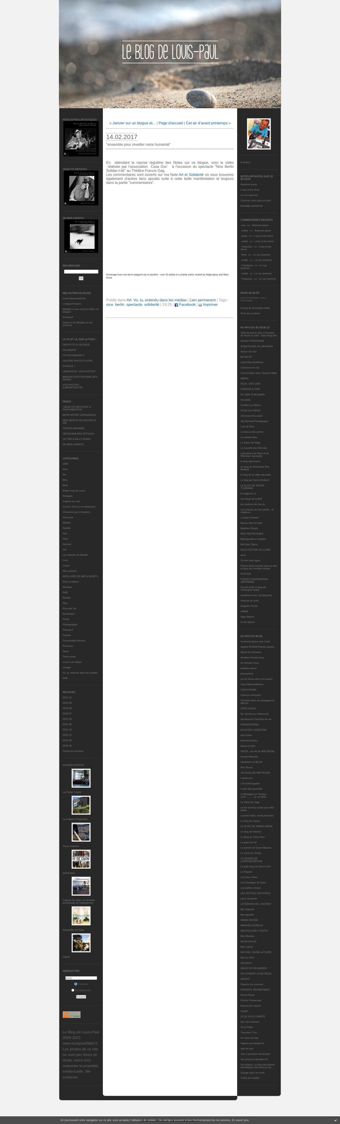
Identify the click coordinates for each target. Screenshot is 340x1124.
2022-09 (67, 702)
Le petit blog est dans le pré (255, 866)
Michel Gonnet (248, 941)
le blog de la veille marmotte (255, 474)
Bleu (65, 480)
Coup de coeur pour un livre (255, 200)
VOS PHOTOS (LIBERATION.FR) (73, 386)
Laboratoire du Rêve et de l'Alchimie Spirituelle (254, 454)
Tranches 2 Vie (248, 1032)
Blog (65, 485)
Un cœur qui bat (249, 1038)
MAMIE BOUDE (249, 920)
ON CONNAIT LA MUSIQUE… (257, 973)
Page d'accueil (171, 123)
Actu (65, 469)
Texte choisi (69, 656)
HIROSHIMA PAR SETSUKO (78, 433)
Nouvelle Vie (70, 608)
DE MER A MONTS (73, 444)
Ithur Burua (246, 767)
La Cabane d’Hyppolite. (75, 819)
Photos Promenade (250, 1000)
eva (243, 225)
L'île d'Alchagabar (250, 783)
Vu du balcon (247, 622)
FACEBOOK (69, 350)
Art (64, 474)
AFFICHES (69, 873)
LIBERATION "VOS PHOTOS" (79, 371)
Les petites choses (250, 888)
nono (243, 555)
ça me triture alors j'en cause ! (256, 679)
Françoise (246, 246)
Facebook (185, 304)
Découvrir (68, 517)
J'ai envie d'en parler (251, 415)
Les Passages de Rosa (253, 882)
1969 (65, 463)
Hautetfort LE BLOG (251, 762)
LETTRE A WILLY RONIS (76, 439)
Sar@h (244, 1011)
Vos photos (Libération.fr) (254, 1059)
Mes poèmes (70, 571)
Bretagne (68, 496)
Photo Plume (247, 995)
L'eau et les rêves (250, 189)
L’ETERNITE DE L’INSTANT (255, 904)
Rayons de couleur (250, 1005)
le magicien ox (248, 493)
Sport (65, 651)
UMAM (244, 611)
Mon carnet (246, 946)
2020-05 (67, 745)
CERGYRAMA (248, 689)
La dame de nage (250, 802)
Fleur (65, 538)
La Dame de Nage (250, 442)
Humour (67, 544)
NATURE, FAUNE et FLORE (256, 952)
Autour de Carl (248, 351)
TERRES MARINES (74, 428)
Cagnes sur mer (71, 501)
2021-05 (67, 724)
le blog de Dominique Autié (255, 308)
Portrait (66, 635)
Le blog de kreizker (250, 831)
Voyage (67, 667)
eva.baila (245, 399)
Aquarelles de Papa (73, 929)
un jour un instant (72, 662)
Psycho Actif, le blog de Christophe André (253, 588)
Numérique (69, 613)
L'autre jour (246, 778)
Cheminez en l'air (249, 367)
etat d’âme (246, 735)
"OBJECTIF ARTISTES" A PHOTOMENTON (77, 408)
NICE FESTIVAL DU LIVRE (255, 549)
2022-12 (67, 697)
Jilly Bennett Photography (254, 421)
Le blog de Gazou (250, 821)
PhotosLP (68, 317)
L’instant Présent (72, 303)
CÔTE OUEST (248, 708)
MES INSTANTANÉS (251, 533)
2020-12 (67, 735)
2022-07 (67, 713)
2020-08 (67, 740)
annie (244, 236)
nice (109, 304)
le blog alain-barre (250, 461)
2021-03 (67, 729)
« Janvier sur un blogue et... (132, 123)
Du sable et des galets (252, 394)
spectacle (134, 304)
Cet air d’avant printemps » (208, 123)
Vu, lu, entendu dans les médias (80, 672)
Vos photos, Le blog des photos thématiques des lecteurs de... (257, 1066)
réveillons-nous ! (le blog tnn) (256, 595)
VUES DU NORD (249, 1078)
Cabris (66, 956)
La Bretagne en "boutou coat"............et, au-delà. (253, 795)
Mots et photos (71, 581)
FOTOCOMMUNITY (74, 355)
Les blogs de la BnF (251, 498)
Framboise (247, 265)
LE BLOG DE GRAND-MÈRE (256, 826)
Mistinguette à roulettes (253, 539)
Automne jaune (248, 184)
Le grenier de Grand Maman (255, 847)
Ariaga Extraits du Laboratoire (256, 346)
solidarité (151, 304)
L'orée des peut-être (251, 788)
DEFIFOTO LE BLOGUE (76, 344)
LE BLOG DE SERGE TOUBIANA (252, 486)
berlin (119, 304)
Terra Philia (246, 1027)
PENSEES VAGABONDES (255, 989)
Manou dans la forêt (251, 523)
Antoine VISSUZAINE (252, 340)
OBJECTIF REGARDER (253, 968)
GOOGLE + (69, 366)
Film (65, 533)
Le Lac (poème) (249, 195)
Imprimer (208, 304)
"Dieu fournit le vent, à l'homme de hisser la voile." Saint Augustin (258, 334)
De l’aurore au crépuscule (254, 713)
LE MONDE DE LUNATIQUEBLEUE (251, 859)
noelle (244, 230)
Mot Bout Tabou (249, 544)
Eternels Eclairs (248, 740)
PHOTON (245, 573)
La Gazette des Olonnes (253, 448)
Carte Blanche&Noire (74, 298)
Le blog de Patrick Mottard (254, 480)
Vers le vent (246, 1048)
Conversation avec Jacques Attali (258, 373)
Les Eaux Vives (248, 877)
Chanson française (250, 695)
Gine (244, 254)
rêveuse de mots (249, 600)
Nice (65, 603)
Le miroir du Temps (250, 853)
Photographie (70, 624)
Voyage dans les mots (252, 1072)
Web (65, 678)
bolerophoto (246, 673)
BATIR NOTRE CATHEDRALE (79, 415)
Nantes (66, 597)
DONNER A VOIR (250, 389)
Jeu (65, 549)
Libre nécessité (248, 898)
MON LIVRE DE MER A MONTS (80, 576)
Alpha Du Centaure (250, 652)
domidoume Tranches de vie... (256, 719)
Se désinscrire (81, 990)
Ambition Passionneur (252, 657)
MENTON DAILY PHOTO (254, 930)
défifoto (67, 522)
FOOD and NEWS (250, 410)
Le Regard (246, 871)
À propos (245, 162)
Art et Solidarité (192, 175)
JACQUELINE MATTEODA (255, 772)
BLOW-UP (246, 357)
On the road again (250, 560)
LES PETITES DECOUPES (255, 893)
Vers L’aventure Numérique (255, 1054)
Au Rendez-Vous (249, 663)
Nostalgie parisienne (251, 205)
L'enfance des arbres (251, 432)
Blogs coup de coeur (74, 490)
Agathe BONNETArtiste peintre (257, 646)
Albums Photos (73, 765)
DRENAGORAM (249, 724)
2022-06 (67, 719)
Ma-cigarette (247, 914)
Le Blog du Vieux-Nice (252, 837)
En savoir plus (240, 1120)
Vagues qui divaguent (252, 1043)
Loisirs (66, 565)
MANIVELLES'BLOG (251, 925)
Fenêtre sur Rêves (250, 405)
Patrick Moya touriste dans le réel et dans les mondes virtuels (258, 567)
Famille (66, 528)
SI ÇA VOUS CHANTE (252, 1016)
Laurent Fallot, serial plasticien (257, 815)
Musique (67, 587)
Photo (66, 619)
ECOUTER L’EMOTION (253, 730)
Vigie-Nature (247, 616)
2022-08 (67, 708)
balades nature (248, 668)
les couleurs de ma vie (252, 504)
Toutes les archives (73, 751)
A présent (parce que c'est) (255, 641)
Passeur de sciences (251, 984)
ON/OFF (245, 979)
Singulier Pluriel (248, 606)
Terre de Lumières (250, 313)
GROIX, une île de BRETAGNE (257, 751)
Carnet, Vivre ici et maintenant (79, 506)
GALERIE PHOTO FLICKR (77, 360)
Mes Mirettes (247, 936)
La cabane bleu (248, 437)
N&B (65, 592)
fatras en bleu (247, 746)
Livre (65, 560)
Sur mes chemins (249, 1021)
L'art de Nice (247, 426)
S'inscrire (81, 984)
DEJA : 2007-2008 (250, 383)
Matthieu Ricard (249, 528)
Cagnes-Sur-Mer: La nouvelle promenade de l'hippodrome (79, 901)
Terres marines (71, 846)
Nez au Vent (247, 957)
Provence (68, 646)
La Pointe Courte (72, 792)
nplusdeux (246, 963)
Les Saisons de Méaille (75, 555)
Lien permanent (203, 300)
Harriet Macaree (249, 756)
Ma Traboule (247, 909)
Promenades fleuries (74, 640)
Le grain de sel (248, 842)
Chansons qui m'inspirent (76, 512)
